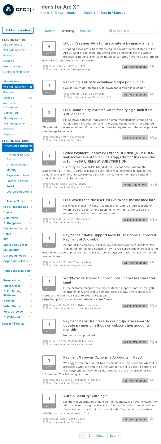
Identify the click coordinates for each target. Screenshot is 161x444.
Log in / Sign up (113, 13)
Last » (114, 436)
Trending (67, 31)
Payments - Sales (19, 175)
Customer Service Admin (19, 157)
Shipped (17, 61)
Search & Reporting (19, 194)
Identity (19, 170)
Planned (17, 55)
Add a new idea (17, 30)
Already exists (17, 44)
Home (44, 13)
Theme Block (19, 201)
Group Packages (19, 164)
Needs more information (17, 105)
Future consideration (17, 74)
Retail (19, 186)
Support (89, 13)
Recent (50, 31)
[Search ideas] (133, 31)
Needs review (17, 66)
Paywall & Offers (19, 181)
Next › (100, 436)
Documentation (66, 13)
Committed (17, 113)
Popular (85, 31)
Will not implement (17, 50)
